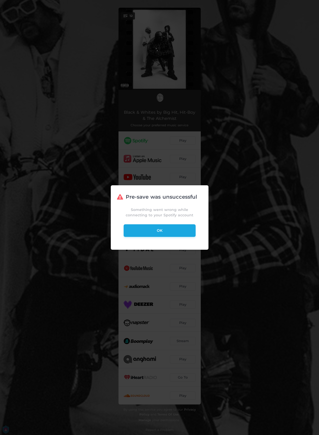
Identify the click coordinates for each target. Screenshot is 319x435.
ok (159, 230)
